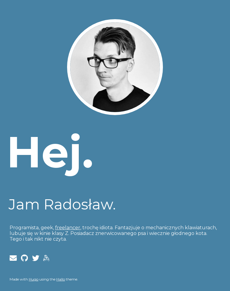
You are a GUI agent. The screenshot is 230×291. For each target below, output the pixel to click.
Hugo (33, 279)
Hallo (60, 279)
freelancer (67, 227)
